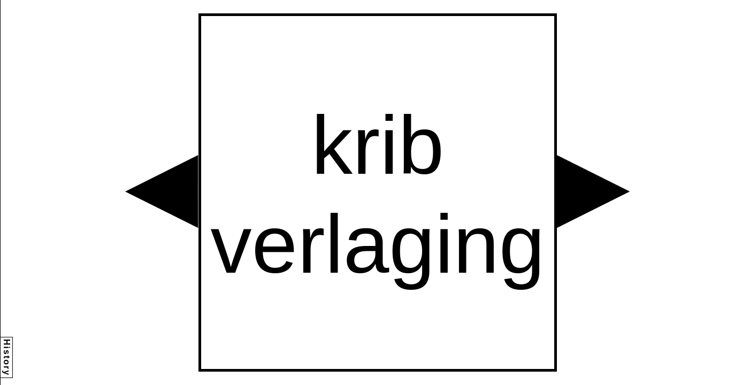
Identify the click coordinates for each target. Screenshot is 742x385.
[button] (161, 191)
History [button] (6, 357)
